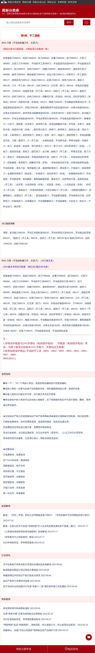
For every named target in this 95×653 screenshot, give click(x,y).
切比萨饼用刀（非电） (75, 146)
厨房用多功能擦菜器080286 (36, 113)
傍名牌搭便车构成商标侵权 (16, 608)
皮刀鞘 (45, 151)
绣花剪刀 (64, 168)
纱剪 (47, 135)
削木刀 (83, 201)
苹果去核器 (74, 140)
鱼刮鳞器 (27, 179)
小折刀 (11, 124)
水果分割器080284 (79, 107)
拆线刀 (39, 135)
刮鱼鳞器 (12, 162)
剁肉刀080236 (33, 96)
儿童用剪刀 (15, 135)
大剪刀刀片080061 (20, 63)
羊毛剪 (72, 124)
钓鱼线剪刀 (17, 201)
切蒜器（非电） (54, 184)
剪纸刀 (26, 151)
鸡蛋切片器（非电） (22, 129)
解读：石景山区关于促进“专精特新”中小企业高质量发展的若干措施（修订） (40, 526)
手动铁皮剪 (15, 179)
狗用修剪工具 (33, 168)
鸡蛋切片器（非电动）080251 (32, 102)
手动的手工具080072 (41, 63)
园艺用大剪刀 (40, 129)
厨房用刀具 (41, 124)
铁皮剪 (26, 146)
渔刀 (53, 135)
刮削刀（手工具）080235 (65, 91)
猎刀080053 (72, 58)
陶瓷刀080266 (55, 102)
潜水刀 (85, 129)
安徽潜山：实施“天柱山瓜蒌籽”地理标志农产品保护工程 (30, 630)
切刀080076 (19, 69)
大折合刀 (73, 201)
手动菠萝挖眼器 (59, 195)
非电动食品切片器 (60, 162)
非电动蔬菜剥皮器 (79, 162)
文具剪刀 (29, 124)
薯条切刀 (55, 179)
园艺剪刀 (36, 151)
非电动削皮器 (22, 157)
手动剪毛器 (61, 140)
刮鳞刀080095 (49, 69)
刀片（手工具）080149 (23, 85)
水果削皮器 (47, 140)
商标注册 (26, 2)
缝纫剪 (19, 124)
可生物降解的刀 (45, 201)
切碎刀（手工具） (60, 157)
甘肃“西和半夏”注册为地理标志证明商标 (22, 614)
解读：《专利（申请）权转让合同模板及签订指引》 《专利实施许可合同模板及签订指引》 (47, 515)
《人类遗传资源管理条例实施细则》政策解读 (25, 531)
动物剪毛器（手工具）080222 (37, 91)
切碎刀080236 (18, 96)
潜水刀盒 (20, 168)
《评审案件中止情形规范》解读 (18, 537)
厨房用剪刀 (28, 135)
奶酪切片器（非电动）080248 (56, 96)
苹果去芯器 (76, 151)
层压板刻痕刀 (42, 195)
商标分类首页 (11, 2)
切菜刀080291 (73, 113)
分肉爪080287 (57, 113)
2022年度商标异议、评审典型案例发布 (21, 619)
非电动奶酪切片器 (58, 124)
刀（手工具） (33, 140)
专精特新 (62, 2)
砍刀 (10, 146)
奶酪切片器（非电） (39, 162)
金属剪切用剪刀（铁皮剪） (21, 173)
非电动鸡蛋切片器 (40, 157)
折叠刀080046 (57, 58)
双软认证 (51, 2)
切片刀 (48, 146)
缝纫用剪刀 (72, 135)
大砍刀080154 (42, 85)
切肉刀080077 (33, 69)
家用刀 (21, 140)
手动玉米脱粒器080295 (23, 118)
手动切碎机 (8, 168)
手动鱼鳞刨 (61, 201)
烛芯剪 (17, 206)
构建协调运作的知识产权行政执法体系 (21, 575)
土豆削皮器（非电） (74, 184)
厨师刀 (52, 129)
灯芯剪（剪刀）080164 (62, 85)
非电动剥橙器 (36, 190)
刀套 (5, 135)
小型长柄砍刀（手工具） (57, 190)
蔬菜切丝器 (15, 151)
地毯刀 (61, 135)
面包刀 (11, 157)
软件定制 (72, 2)
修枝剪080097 (64, 69)
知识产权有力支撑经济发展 (16, 581)
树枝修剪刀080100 (36, 74)
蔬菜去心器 (74, 129)
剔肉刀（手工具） (60, 151)
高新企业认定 (39, 2)
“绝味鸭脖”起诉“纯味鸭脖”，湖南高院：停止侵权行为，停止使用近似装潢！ (40, 625)
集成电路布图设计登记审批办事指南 (20, 570)
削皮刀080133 (38, 80)
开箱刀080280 (31, 107)
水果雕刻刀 (30, 201)
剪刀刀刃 (57, 146)
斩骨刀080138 (68, 80)
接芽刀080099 (18, 74)
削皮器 (17, 146)
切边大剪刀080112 (55, 74)
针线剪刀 (40, 173)
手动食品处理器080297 (71, 118)
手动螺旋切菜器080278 (75, 102)
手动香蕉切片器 (76, 195)
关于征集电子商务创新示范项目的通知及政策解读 (27, 564)
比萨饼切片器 (68, 179)
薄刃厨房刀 (37, 146)
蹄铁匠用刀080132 (20, 80)
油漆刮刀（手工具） (24, 195)
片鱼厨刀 (75, 168)
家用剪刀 (62, 129)
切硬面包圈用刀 (79, 190)
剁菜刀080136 (53, 80)
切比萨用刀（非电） (57, 173)
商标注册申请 (23, 649)
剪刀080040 (43, 58)
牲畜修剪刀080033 (12, 58)
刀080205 (16, 91)
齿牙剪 (19, 184)
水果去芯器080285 (12, 113)
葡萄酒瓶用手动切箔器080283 (54, 107)
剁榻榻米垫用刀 (76, 173)
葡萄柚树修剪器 (41, 179)
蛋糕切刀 (23, 190)
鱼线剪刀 (22, 162)
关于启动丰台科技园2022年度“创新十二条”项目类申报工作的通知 (34, 586)
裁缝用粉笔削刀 (50, 168)
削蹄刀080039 (29, 58)
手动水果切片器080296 (47, 118)
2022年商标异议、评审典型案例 (18, 542)
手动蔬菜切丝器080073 (64, 63)
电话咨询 (71, 648)
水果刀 (81, 124)
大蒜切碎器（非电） (35, 184)
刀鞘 (14, 140)
